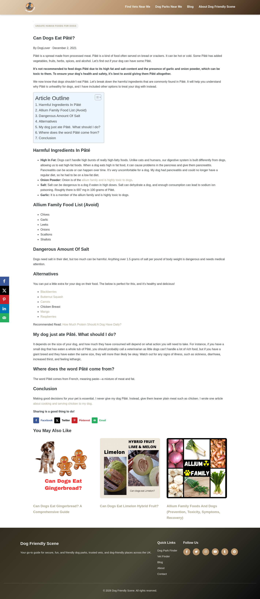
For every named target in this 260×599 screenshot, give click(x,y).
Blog (190, 6)
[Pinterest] (234, 551)
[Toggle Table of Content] (96, 97)
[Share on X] (63, 420)
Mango (45, 311)
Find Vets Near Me (137, 6)
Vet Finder (163, 556)
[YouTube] (215, 551)
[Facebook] (186, 551)
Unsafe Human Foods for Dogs (55, 26)
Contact (162, 573)
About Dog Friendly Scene (217, 6)
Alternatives (48, 121)
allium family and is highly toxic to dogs (107, 180)
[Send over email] (100, 420)
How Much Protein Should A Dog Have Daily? (92, 324)
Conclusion (47, 138)
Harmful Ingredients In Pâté (60, 105)
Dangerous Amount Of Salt (59, 116)
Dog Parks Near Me (168, 6)
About (160, 568)
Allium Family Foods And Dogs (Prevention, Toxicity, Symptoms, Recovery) (193, 512)
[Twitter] (196, 551)
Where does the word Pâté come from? (69, 132)
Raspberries (48, 316)
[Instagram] (205, 551)
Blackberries (49, 291)
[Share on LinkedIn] (4, 308)
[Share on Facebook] (43, 420)
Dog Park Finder (167, 550)
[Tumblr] (224, 551)
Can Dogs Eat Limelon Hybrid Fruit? (129, 506)
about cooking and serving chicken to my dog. (63, 403)
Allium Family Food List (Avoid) (63, 110)
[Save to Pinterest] (82, 420)
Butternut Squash (52, 296)
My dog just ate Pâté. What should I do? (69, 127)
